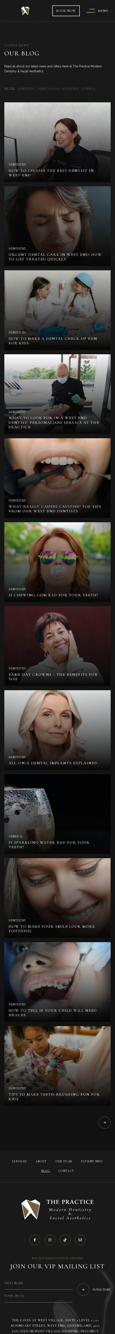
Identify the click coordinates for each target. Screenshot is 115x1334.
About (41, 1161)
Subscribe (94, 1289)
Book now (66, 11)
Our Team (63, 1161)
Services (19, 1161)
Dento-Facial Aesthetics (58, 89)
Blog (45, 1171)
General (89, 89)
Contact (66, 1171)
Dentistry (26, 89)
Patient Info (92, 1161)
